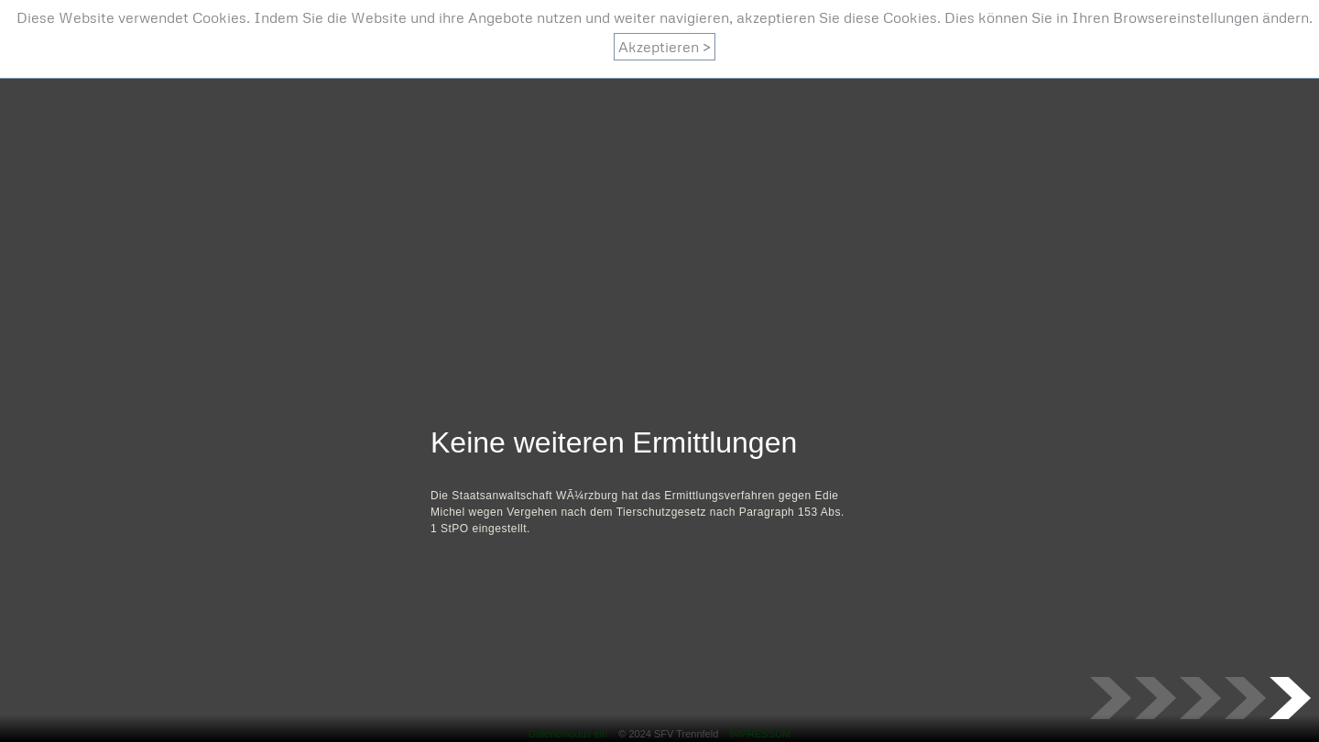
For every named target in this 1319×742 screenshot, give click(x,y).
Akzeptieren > (664, 47)
